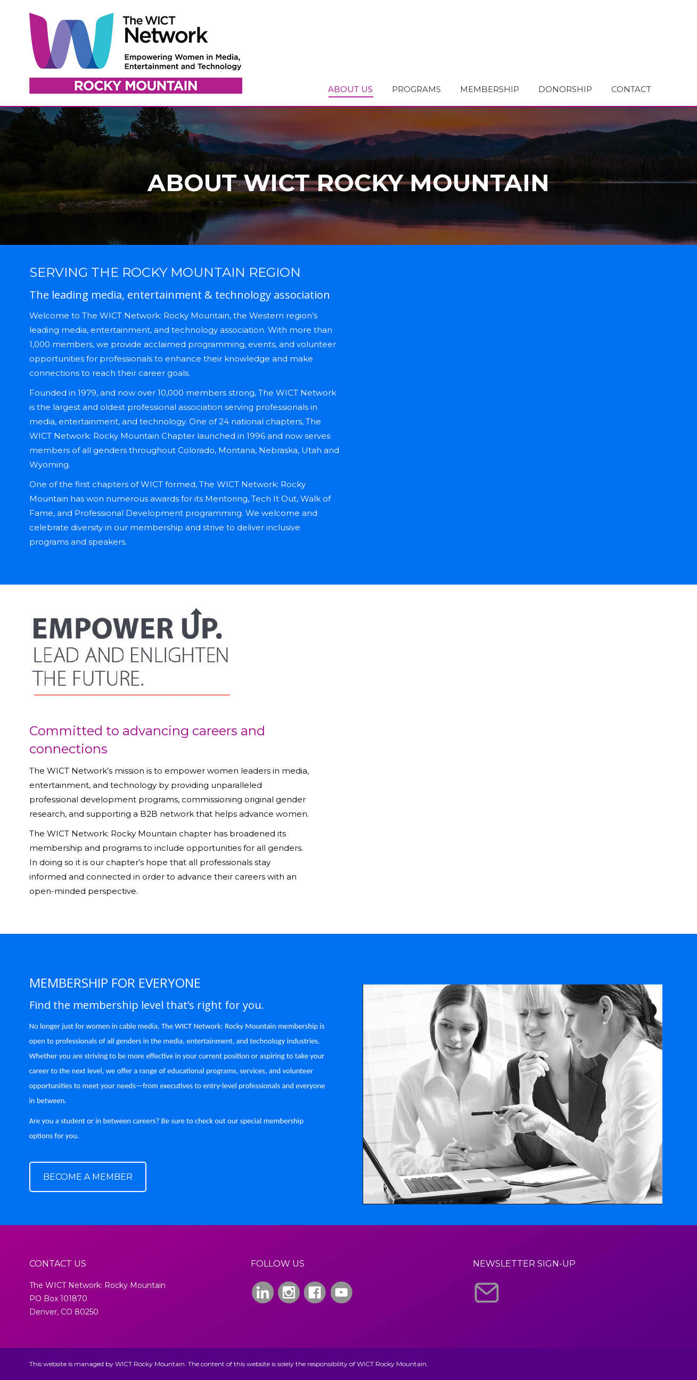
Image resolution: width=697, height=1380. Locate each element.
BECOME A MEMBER (88, 1177)
